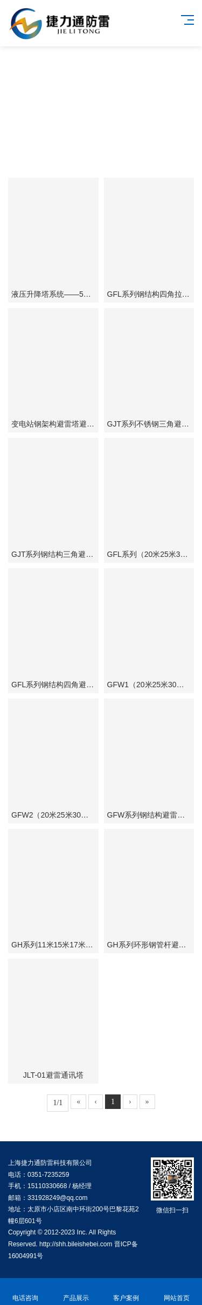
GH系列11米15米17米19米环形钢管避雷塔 (82, 944)
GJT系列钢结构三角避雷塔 (56, 554)
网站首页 (176, 1292)
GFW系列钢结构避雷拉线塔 (153, 815)
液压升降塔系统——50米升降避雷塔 (72, 294)
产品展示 (76, 1292)
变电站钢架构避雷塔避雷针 (56, 424)
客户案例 (126, 1292)
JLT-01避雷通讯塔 (53, 1075)
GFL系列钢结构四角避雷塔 (56, 684)
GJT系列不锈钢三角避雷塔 (152, 424)
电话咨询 (25, 1292)
